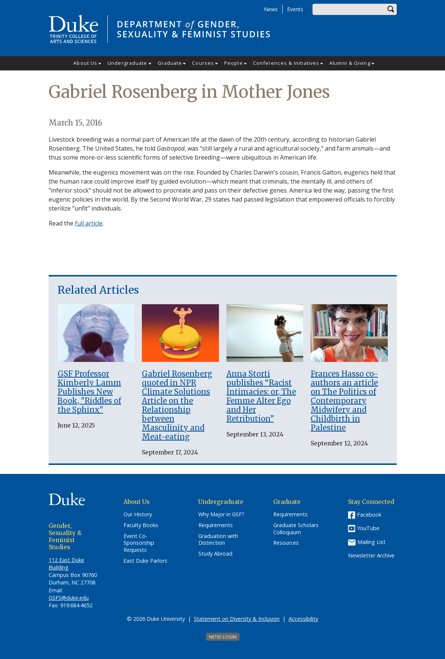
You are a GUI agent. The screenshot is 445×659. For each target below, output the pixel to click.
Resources (286, 542)
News (271, 9)
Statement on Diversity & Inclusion (237, 618)
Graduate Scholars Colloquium (295, 529)
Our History (138, 514)
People (233, 63)
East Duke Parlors (145, 560)
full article (89, 223)
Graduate (170, 63)
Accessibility (303, 618)
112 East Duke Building (66, 563)
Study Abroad (215, 553)
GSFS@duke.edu (69, 597)
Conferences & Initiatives (286, 63)
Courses (203, 63)
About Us (85, 63)
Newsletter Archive (371, 555)
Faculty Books (141, 525)
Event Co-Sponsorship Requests (139, 543)
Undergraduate (127, 63)
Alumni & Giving (350, 63)
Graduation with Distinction (218, 540)
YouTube (368, 528)
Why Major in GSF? (221, 514)
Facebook (369, 514)
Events (295, 9)
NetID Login (223, 637)
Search (391, 9)
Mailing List (371, 541)
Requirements (215, 525)
